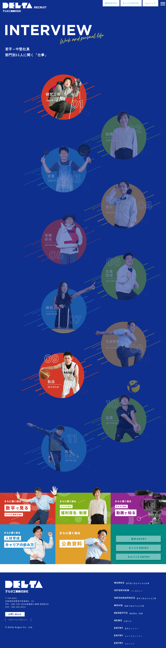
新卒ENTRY (102, 3)
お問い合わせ (16, 605)
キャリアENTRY (124, 3)
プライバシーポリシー (18, 611)
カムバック (146, 3)
